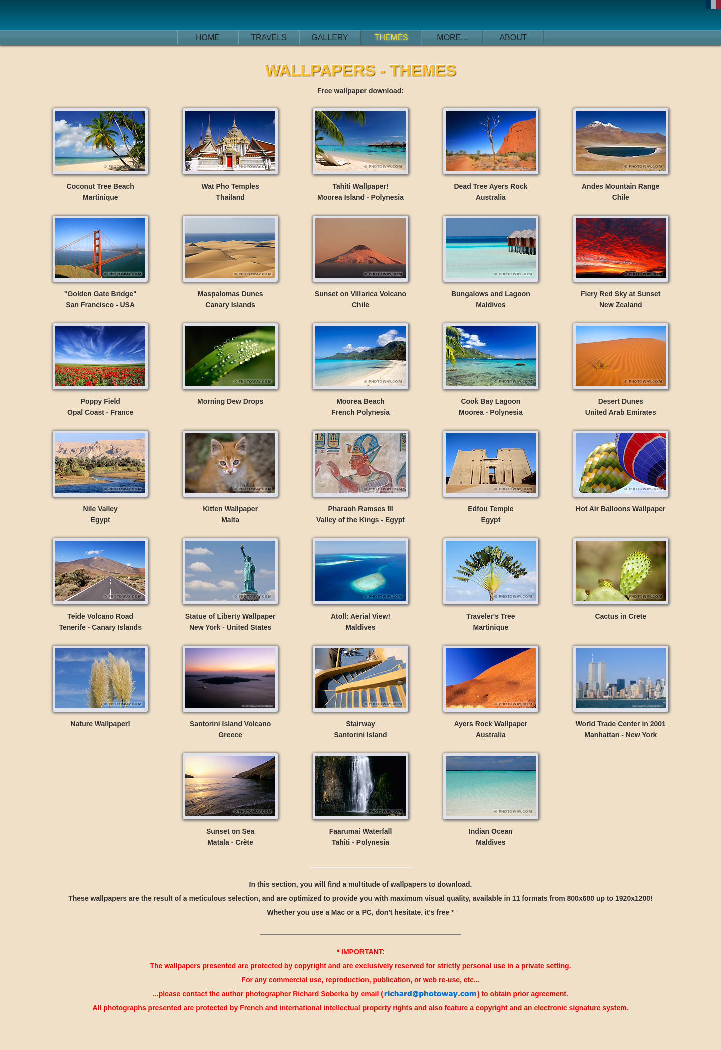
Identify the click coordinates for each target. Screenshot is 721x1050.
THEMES (391, 37)
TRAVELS (269, 37)
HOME (208, 37)
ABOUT (513, 37)
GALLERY (329, 37)
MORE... (452, 37)
